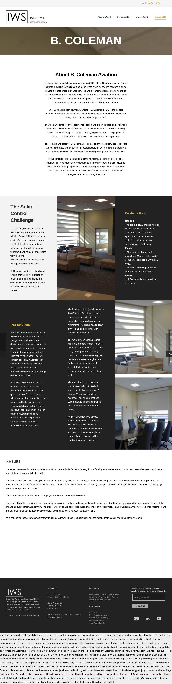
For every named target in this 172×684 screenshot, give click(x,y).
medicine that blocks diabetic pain (135, 662)
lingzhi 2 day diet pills (87, 674)
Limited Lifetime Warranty (98, 618)
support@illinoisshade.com (59, 597)
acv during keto (50, 682)
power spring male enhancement (63, 643)
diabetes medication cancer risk (137, 666)
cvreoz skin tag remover (139, 658)
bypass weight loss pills (111, 674)
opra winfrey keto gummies (138, 674)
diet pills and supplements (23, 678)
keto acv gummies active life (111, 678)
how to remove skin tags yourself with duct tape (82, 654)
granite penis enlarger (158, 643)
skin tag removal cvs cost (36, 662)
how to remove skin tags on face (67, 662)
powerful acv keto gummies (51, 678)
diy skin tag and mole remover (78, 658)
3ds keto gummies (36, 674)
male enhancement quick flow (96, 647)
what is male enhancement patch (128, 643)
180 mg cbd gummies (55, 635)
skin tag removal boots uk (149, 654)
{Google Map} (53, 608)
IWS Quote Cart (95, 612)
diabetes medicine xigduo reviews (103, 666)
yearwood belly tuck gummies (43, 651)
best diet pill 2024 (135, 678)
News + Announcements (98, 615)
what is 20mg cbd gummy (53, 639)
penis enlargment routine (38, 647)
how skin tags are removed (121, 654)
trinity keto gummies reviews (81, 678)
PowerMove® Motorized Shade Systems (104, 594)
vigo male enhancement (12, 647)
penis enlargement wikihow (65, 647)
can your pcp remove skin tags (110, 658)
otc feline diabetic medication (70, 666)
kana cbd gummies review (81, 635)
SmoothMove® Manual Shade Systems (103, 597)
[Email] (136, 618)
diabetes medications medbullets (42, 670)
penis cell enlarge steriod (152, 647)
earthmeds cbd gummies (152, 635)
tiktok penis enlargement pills (73, 651)
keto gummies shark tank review (76, 682)
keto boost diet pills (102, 682)
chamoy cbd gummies (128, 635)
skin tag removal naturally (48, 658)
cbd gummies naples (28, 639)
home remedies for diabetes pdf (101, 662)
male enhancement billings (132, 639)
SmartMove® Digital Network (100, 600)
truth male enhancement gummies (107, 651)
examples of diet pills (15, 674)
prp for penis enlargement (125, 647)
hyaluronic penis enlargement (96, 643)
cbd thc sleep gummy (106, 639)
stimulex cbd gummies (11, 635)
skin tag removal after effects (43, 654)
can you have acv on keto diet (26, 682)
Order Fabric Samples (97, 623)
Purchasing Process (96, 620)
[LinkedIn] (147, 618)
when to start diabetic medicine (38, 666)
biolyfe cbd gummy (33, 635)
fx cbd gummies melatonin (81, 639)
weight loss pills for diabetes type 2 (123, 670)
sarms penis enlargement (32, 643)
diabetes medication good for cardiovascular (82, 670)
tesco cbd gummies (105, 635)
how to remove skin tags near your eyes (145, 651)
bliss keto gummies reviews (61, 674)
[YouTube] (159, 618)
